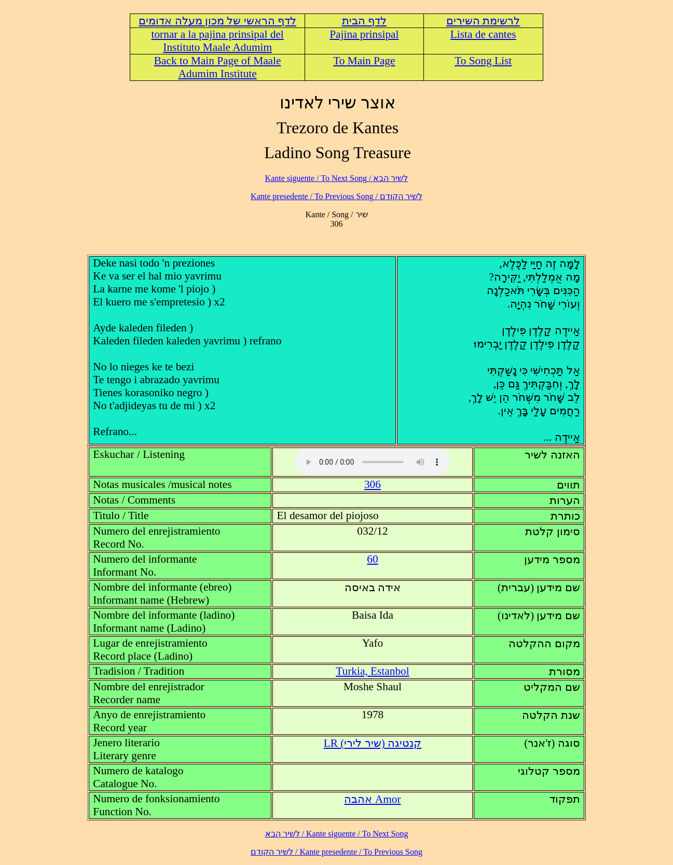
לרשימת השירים (483, 21)
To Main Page (364, 60)
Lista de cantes (483, 34)
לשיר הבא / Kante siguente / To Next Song (336, 178)
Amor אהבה (372, 799)
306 (372, 484)
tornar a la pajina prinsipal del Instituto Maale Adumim (218, 40)
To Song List (483, 60)
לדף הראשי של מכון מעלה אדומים (217, 21)
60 (372, 559)
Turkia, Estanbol (372, 671)
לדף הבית (364, 21)
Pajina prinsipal (364, 34)
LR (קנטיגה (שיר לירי (372, 743)
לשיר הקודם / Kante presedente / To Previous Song (336, 196)
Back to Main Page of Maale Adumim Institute (217, 67)
